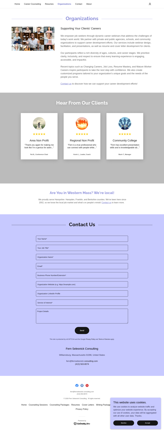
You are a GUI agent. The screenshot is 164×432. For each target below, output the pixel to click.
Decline (123, 423)
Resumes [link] (49, 4)
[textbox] (82, 239)
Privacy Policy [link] (90, 339)
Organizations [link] (64, 4)
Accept (147, 423)
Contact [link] (78, 4)
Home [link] (17, 4)
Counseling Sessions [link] (38, 405)
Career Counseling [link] (32, 4)
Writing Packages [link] (104, 405)
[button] (149, 4)
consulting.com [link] (91, 361)
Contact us (106, 202)
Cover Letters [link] (88, 405)
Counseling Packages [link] (59, 405)
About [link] (89, 4)
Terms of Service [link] (104, 339)
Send (82, 330)
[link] (76, 385)
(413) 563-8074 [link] (82, 364)
